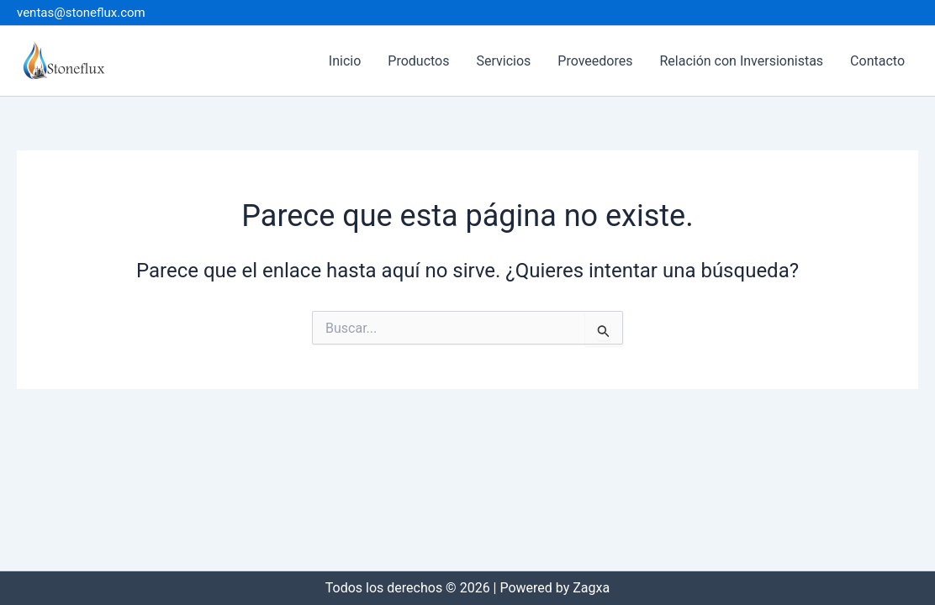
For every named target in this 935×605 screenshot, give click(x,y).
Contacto (877, 61)
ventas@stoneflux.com (81, 12)
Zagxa (591, 588)
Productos (418, 61)
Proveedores (594, 61)
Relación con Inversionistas (741, 61)
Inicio (345, 61)
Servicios (503, 61)
